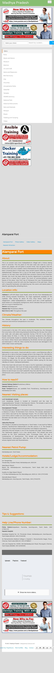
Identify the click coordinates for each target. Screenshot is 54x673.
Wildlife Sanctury (8, 96)
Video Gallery (30, 242)
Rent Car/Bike (19, 648)
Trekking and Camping (10, 117)
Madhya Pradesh (15, 3)
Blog (26, 648)
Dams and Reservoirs (10, 72)
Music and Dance (9, 58)
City (4, 79)
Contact (31, 648)
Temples (6, 93)
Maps (39, 242)
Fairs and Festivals (9, 107)
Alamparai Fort (8, 242)
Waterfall (6, 89)
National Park (7, 100)
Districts (6, 65)
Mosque (6, 110)
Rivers (5, 114)
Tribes (5, 121)
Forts (5, 54)
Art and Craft (7, 68)
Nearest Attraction (9, 245)
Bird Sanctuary (8, 75)
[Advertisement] (18, 179)
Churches (6, 82)
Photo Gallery (19, 242)
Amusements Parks (9, 86)
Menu (6, 51)
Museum (6, 61)
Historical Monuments (10, 103)
